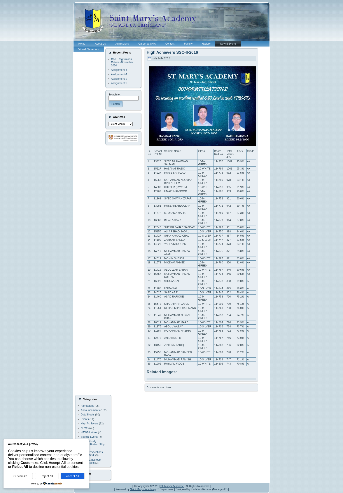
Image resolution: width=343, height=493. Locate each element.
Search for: (114, 94)
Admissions (87, 405)
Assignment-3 (119, 74)
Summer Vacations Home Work (92, 454)
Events (85, 419)
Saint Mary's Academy (143, 489)
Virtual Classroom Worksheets (91, 461)
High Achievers (89, 423)
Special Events (89, 436)
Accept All (72, 476)
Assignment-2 (119, 78)
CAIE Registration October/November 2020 (122, 62)
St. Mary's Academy (172, 486)
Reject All (46, 476)
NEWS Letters (89, 432)
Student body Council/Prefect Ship (93, 443)
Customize (20, 476)
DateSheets (87, 414)
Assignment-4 (119, 69)
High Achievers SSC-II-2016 (172, 52)
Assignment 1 (119, 83)
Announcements (90, 410)
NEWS (85, 428)
